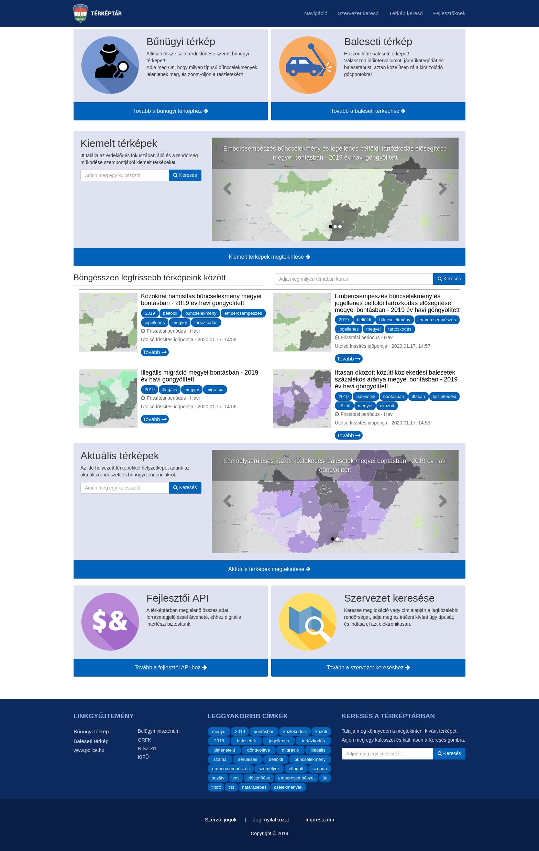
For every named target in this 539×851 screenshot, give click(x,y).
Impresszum (319, 819)
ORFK (144, 740)
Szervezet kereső (358, 13)
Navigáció (316, 13)
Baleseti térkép (91, 741)
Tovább (155, 352)
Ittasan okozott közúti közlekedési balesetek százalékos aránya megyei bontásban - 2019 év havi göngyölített (396, 379)
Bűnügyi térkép (91, 731)
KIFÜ (143, 757)
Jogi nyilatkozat (271, 819)
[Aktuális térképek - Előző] (230, 501)
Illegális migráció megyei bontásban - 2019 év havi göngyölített (199, 376)
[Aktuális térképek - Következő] (440, 501)
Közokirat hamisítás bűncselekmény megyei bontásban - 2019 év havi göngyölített (201, 299)
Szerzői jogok (220, 819)
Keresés (185, 175)
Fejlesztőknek (449, 13)
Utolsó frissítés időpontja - (188, 339)
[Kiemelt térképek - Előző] (230, 189)
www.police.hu (89, 750)
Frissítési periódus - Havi (173, 331)
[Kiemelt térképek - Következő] (440, 189)
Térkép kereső (406, 13)
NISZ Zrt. (147, 748)
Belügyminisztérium (158, 731)
